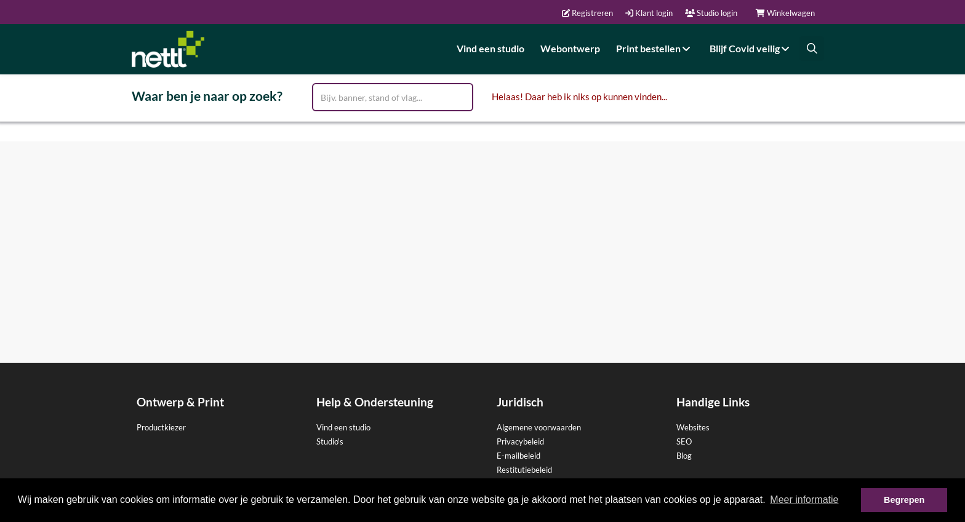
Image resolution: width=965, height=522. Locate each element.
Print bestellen (655, 48)
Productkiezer (161, 427)
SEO (684, 441)
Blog (684, 456)
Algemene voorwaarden (539, 427)
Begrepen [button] (904, 500)
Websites (693, 427)
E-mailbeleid (518, 456)
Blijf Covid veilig (751, 48)
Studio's (329, 441)
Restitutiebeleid (524, 470)
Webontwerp (570, 48)
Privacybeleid (520, 441)
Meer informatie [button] (804, 499)
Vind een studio (490, 48)
